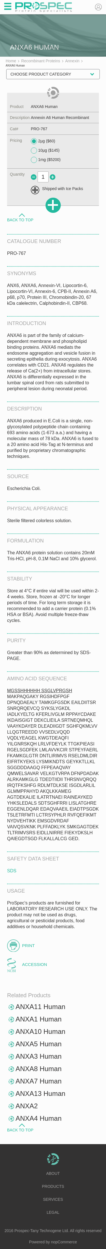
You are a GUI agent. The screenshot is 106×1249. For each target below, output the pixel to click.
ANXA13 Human (40, 1093)
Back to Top (20, 219)
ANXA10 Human (40, 1031)
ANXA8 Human (39, 1069)
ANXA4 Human (39, 1118)
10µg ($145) (45, 150)
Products (53, 1186)
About (53, 1173)
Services (53, 1199)
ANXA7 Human (39, 1081)
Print (28, 945)
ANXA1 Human (39, 1019)
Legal (53, 1212)
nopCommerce (64, 1242)
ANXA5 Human (39, 1044)
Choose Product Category (40, 74)
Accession (34, 964)
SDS (11, 870)
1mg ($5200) (45, 160)
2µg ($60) (43, 141)
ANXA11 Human (40, 1006)
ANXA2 (27, 1106)
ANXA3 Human (39, 1056)
